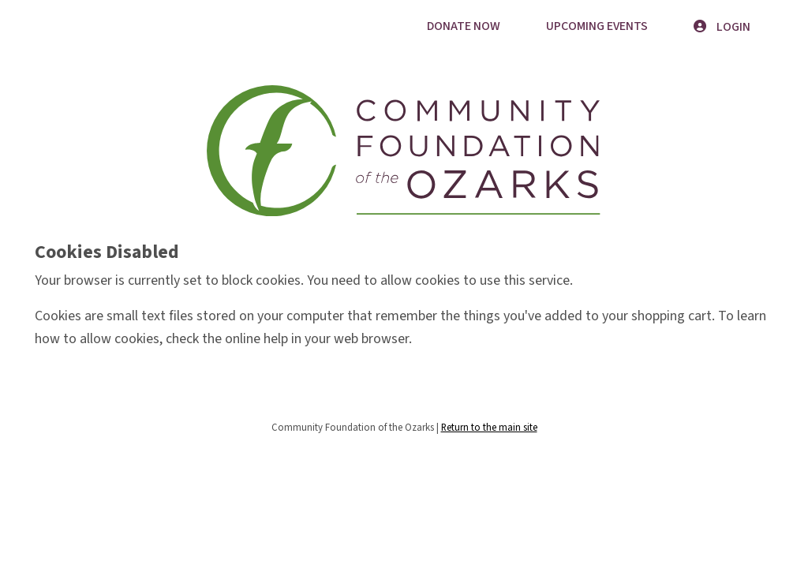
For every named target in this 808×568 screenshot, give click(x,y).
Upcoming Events (597, 26)
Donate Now (463, 26)
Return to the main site (489, 427)
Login (722, 27)
